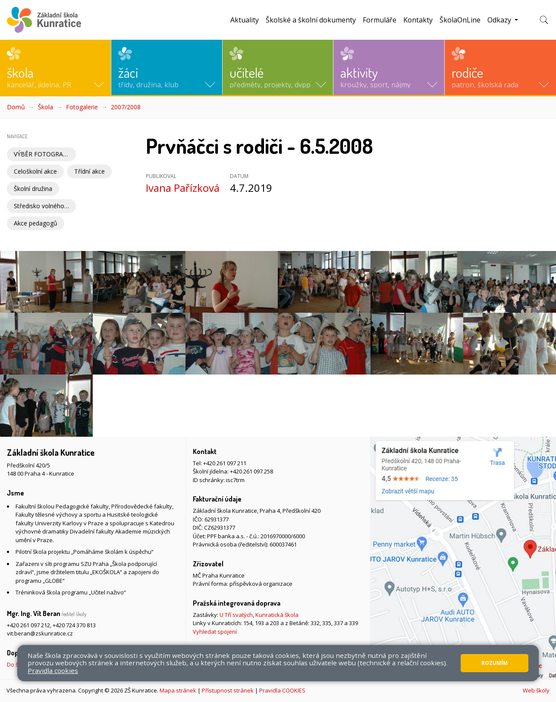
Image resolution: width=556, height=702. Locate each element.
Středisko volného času (45, 206)
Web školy (536, 690)
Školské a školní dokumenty (311, 20)
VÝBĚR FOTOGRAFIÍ (42, 154)
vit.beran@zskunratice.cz (40, 633)
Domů (16, 107)
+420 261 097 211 (224, 463)
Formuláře (379, 20)
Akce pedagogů (35, 223)
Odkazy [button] (500, 20)
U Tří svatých (236, 615)
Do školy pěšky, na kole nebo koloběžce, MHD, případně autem (88, 664)
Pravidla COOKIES (282, 690)
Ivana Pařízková (183, 188)
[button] (55, 67)
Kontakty (418, 20)
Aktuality (244, 20)
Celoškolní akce (35, 171)
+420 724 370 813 (74, 625)
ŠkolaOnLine (460, 20)
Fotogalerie (82, 107)
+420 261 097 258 (251, 471)
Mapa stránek (178, 690)
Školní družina (33, 188)
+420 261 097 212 (28, 625)
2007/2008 (126, 107)
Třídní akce (89, 171)
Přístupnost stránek (228, 690)
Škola (45, 107)
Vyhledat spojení (215, 631)
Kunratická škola (276, 615)
